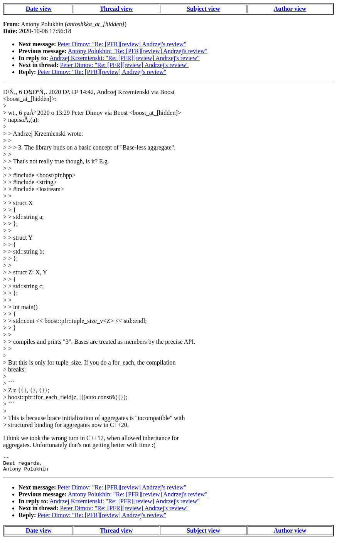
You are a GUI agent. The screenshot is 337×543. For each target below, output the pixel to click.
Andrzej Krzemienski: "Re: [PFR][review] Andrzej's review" (124, 58)
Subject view (203, 8)
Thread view (116, 8)
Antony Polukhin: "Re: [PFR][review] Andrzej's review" (137, 51)
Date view (39, 8)
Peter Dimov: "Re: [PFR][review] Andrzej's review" (121, 44)
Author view (290, 8)
